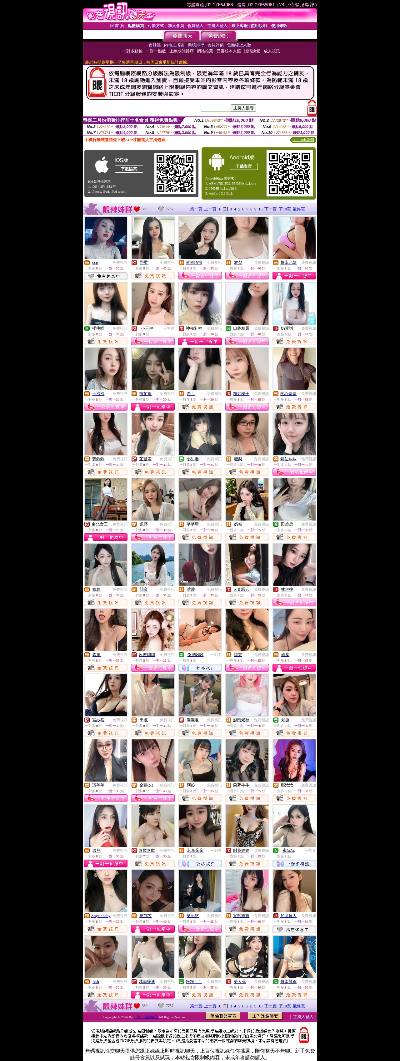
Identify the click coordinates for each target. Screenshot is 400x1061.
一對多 (169, 328)
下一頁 (270, 209)
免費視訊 (120, 262)
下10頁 (285, 209)
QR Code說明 (303, 140)
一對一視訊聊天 (146, 1017)
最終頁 (299, 209)
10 (260, 209)
